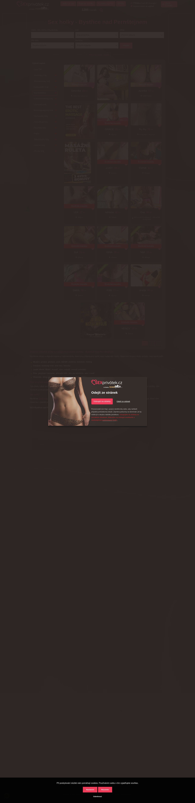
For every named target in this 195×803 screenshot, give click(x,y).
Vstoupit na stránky (102, 401)
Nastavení (90, 790)
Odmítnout (97, 796)
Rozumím (105, 790)
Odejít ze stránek (123, 401)
